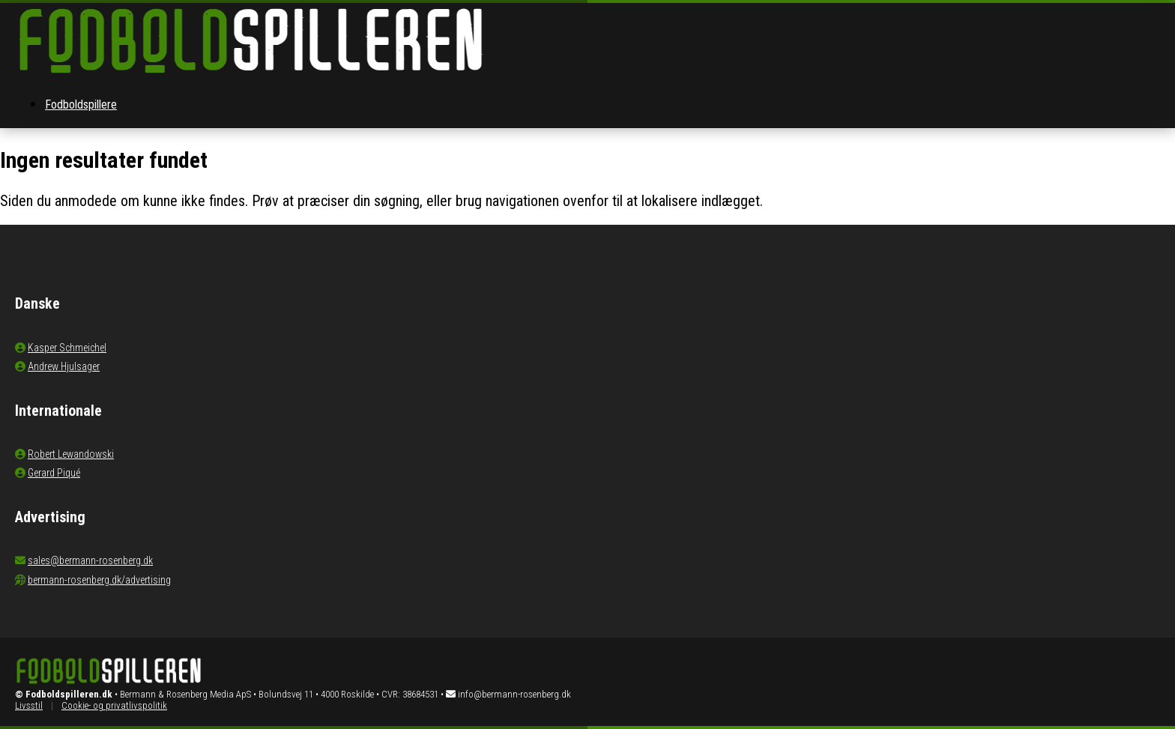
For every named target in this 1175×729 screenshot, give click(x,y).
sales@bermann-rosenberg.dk (90, 560)
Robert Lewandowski (71, 454)
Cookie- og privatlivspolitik (114, 705)
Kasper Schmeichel (67, 348)
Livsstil (29, 705)
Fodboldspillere (81, 104)
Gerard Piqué (54, 473)
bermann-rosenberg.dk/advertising (99, 580)
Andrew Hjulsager (64, 366)
